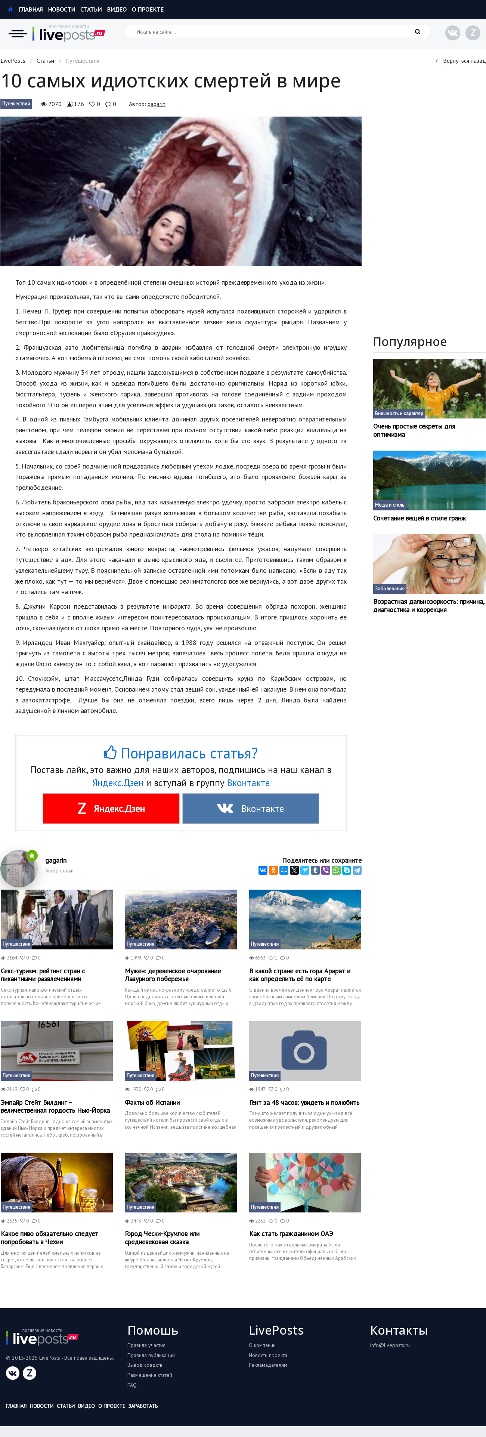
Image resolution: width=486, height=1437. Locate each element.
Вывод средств (144, 1365)
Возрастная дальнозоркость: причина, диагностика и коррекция (428, 605)
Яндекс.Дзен (117, 783)
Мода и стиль (389, 505)
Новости (61, 9)
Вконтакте (248, 783)
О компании (262, 1345)
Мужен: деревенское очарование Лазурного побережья (173, 975)
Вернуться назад (461, 60)
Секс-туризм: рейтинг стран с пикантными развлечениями (43, 975)
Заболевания (390, 588)
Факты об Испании (152, 1102)
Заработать (143, 1406)
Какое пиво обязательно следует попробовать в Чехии (49, 1238)
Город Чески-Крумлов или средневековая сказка (162, 1238)
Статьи (91, 9)
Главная (25, 9)
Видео (117, 9)
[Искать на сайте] (278, 31)
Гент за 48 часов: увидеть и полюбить (304, 1102)
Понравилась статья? (181, 753)
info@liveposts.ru (390, 1345)
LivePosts (12, 60)
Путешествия (16, 104)
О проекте (148, 9)
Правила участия (146, 1345)
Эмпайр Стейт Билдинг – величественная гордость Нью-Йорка (55, 1106)
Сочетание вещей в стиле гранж (419, 518)
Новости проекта (268, 1355)
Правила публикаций (151, 1355)
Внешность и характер (399, 413)
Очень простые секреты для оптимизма (414, 430)
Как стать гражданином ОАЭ (291, 1234)
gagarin (156, 104)
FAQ (132, 1385)
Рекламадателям (268, 1365)
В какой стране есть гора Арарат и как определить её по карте (299, 975)
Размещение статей (149, 1375)
